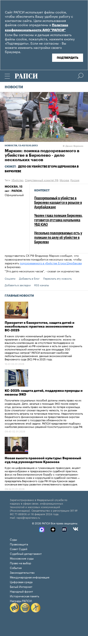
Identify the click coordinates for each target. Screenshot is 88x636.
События (16, 567)
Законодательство (22, 572)
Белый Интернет (21, 586)
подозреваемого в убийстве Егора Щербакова (51, 263)
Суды (13, 539)
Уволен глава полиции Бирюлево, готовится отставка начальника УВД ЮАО (58, 220)
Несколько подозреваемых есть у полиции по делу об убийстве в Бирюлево (58, 238)
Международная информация (29, 577)
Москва (64, 180)
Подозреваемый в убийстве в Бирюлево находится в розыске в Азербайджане (58, 203)
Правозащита (19, 544)
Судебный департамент (26, 553)
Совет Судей (18, 548)
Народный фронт (21, 591)
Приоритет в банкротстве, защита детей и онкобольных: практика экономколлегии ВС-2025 (39, 326)
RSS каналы (41, 285)
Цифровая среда (21, 581)
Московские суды (22, 558)
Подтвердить (67, 57)
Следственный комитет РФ (41, 180)
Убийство (17, 180)
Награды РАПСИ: (21, 600)
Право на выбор (20, 562)
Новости (14, 87)
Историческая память (24, 596)
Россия (74, 180)
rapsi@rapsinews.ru (28, 517)
